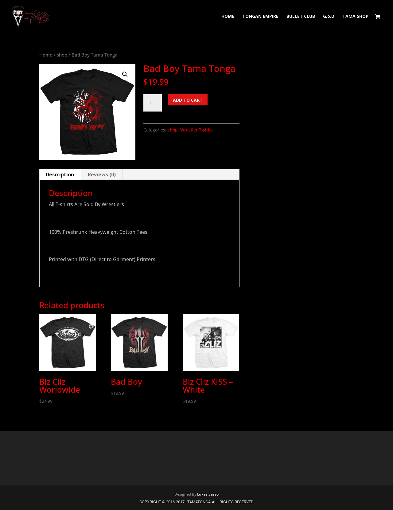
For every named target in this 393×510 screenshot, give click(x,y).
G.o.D (328, 16)
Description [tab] (60, 174)
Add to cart (188, 100)
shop (62, 55)
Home (46, 55)
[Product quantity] (152, 103)
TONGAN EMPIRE (260, 16)
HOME (227, 16)
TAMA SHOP (355, 16)
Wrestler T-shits (196, 130)
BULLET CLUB (300, 16)
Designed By (185, 494)
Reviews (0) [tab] (102, 174)
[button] (124, 74)
